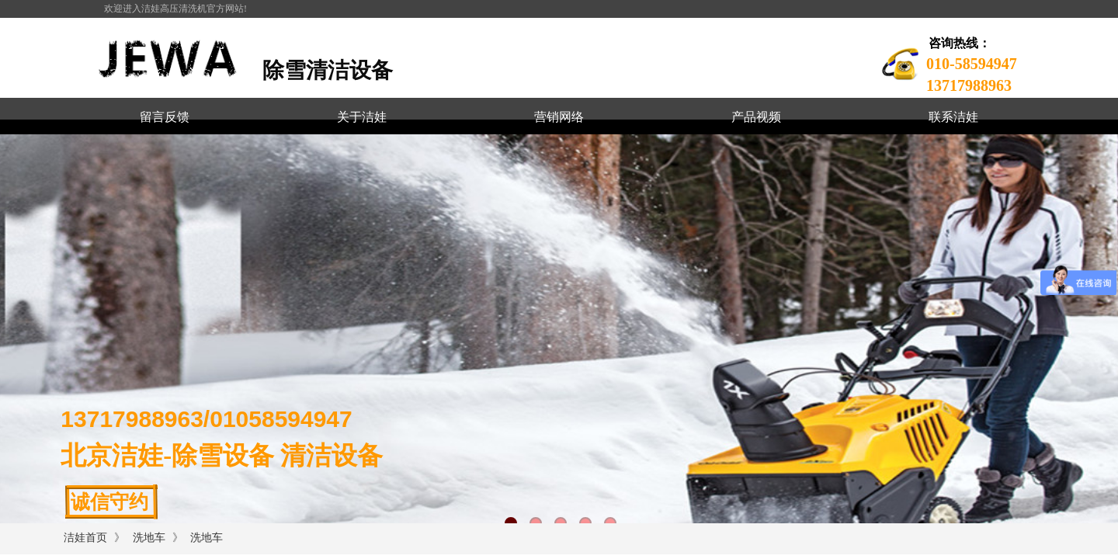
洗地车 (149, 537)
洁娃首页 (85, 537)
